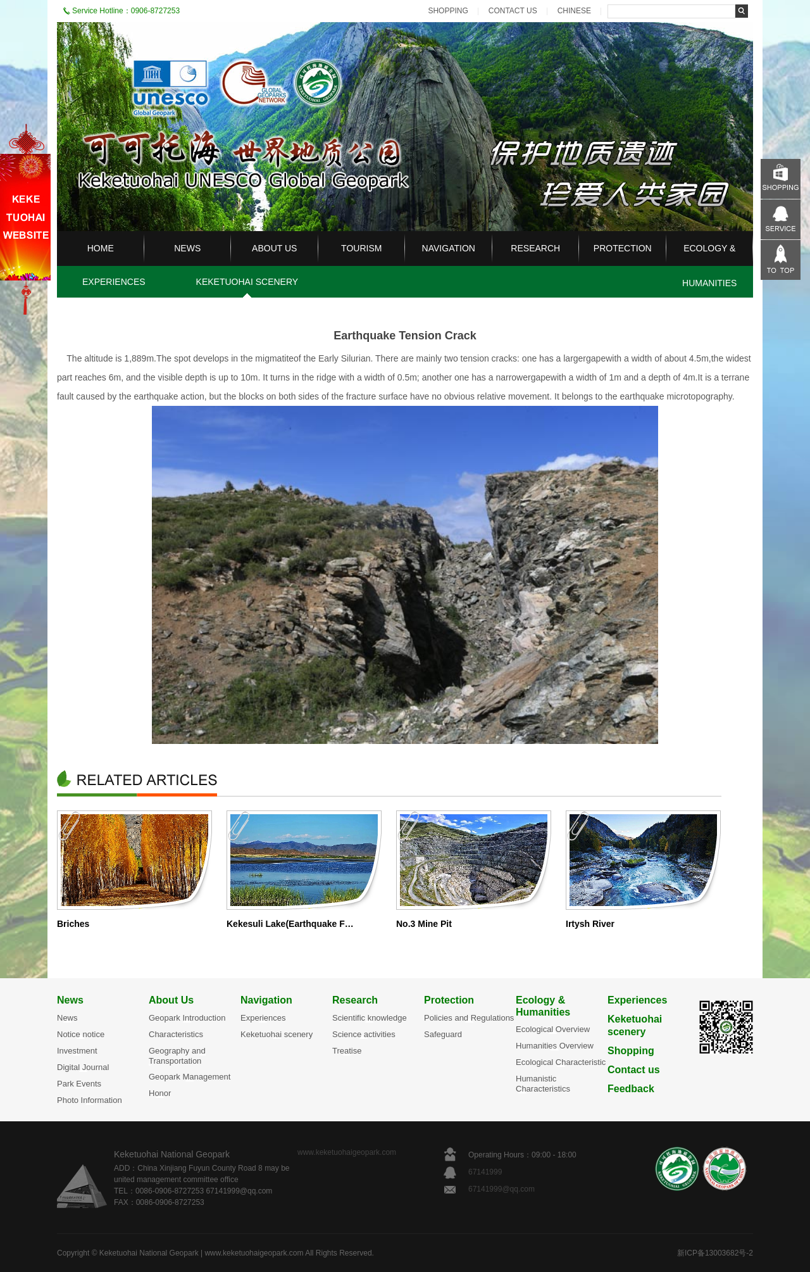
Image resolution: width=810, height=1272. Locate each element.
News (70, 1000)
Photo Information (89, 1100)
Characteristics (176, 1034)
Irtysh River (590, 924)
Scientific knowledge (369, 1018)
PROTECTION (623, 248)
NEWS (187, 248)
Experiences (263, 1018)
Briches (73, 924)
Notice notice (80, 1034)
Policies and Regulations (469, 1018)
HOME (100, 248)
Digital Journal (83, 1067)
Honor (160, 1093)
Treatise (346, 1050)
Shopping (631, 1050)
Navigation (266, 1000)
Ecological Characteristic (561, 1062)
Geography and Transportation (177, 1056)
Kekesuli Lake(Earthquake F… (290, 924)
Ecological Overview (553, 1029)
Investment (77, 1050)
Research (355, 1000)
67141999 (486, 1172)
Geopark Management (189, 1076)
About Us (171, 1000)
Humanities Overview (555, 1045)
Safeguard (443, 1034)
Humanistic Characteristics (543, 1083)
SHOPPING (448, 10)
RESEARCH (535, 248)
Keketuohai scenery (276, 1034)
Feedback (631, 1088)
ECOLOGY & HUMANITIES (709, 265)
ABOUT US (274, 248)
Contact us (634, 1069)
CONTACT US (513, 10)
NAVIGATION (448, 248)
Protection (449, 1000)
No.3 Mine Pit (424, 924)
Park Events (79, 1083)
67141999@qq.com (501, 1189)
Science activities (364, 1034)
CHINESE (574, 10)
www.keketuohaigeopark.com (346, 1152)
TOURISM (361, 248)
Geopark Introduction (187, 1018)
